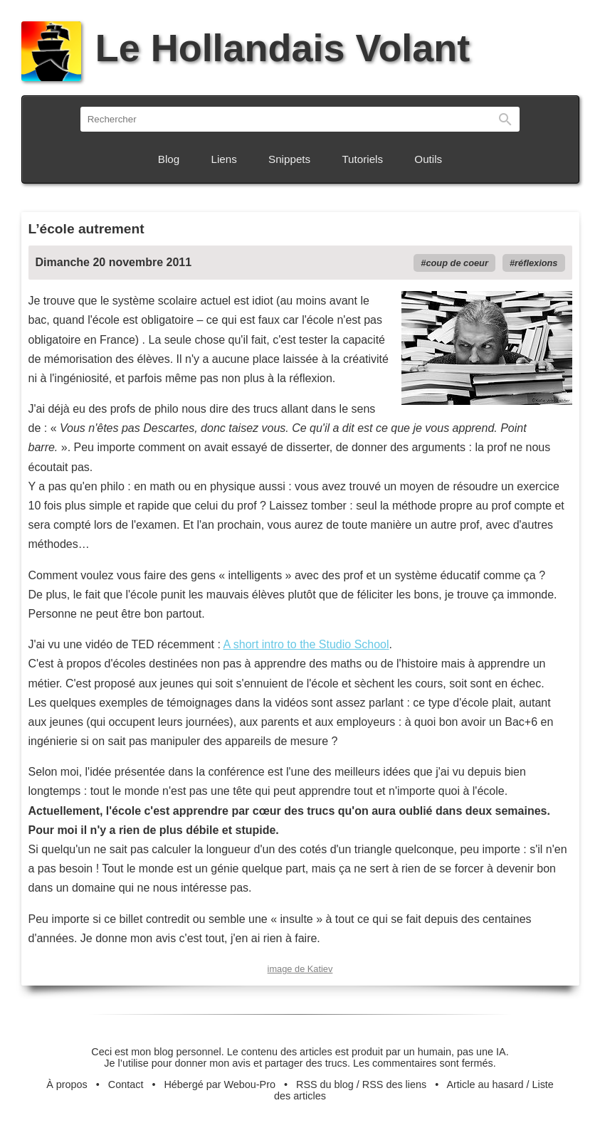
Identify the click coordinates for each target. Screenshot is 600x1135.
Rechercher (505, 119)
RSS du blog (325, 1084)
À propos (67, 1084)
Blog (168, 159)
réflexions (536, 263)
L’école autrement (86, 228)
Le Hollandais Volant (245, 47)
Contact (126, 1084)
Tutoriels (362, 159)
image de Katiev (300, 969)
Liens (224, 159)
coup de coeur (457, 263)
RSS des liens (394, 1084)
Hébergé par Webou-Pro (219, 1084)
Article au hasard (484, 1084)
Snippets (289, 159)
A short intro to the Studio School (306, 644)
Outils (428, 159)
